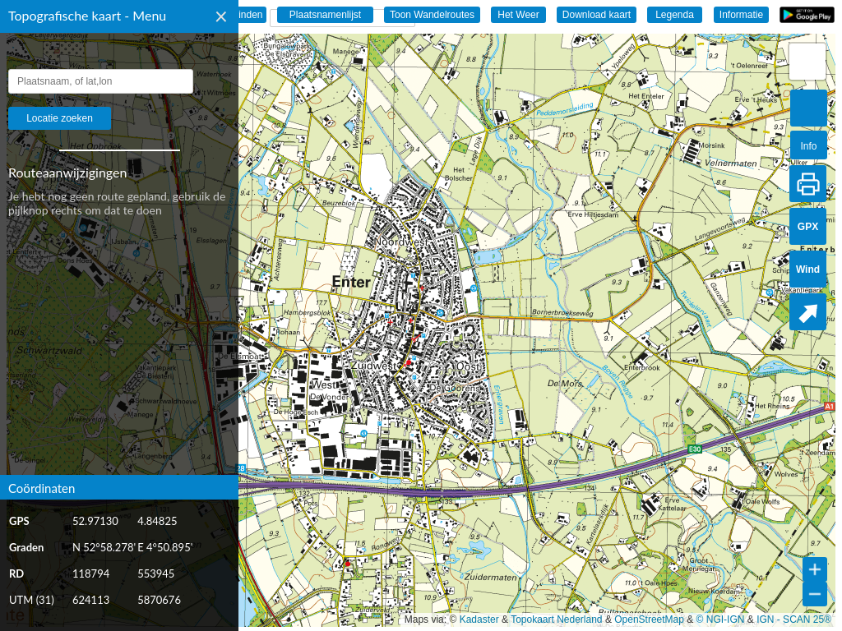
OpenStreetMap (649, 619)
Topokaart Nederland (556, 619)
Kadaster (479, 619)
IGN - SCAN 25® (793, 619)
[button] (807, 62)
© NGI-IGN (720, 619)
